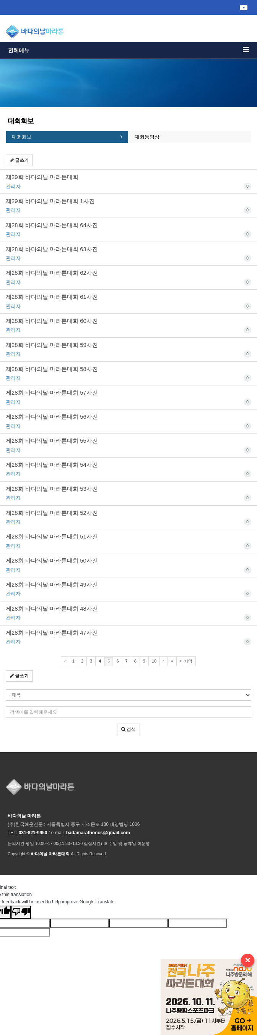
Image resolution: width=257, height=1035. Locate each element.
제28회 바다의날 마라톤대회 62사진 (128, 277)
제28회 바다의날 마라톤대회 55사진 (128, 445)
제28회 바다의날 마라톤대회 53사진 (128, 493)
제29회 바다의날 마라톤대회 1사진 (128, 206)
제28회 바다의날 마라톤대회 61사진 (128, 301)
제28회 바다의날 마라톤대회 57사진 (128, 397)
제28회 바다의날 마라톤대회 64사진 (128, 230)
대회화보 (22, 137)
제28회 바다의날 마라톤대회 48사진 (128, 613)
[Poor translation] (21, 912)
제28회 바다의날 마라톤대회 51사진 (128, 541)
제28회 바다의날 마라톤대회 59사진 (128, 350)
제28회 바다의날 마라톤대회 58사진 (128, 374)
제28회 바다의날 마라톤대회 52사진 (128, 517)
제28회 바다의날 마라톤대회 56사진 (128, 421)
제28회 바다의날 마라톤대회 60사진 (128, 326)
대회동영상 (147, 137)
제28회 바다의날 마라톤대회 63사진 (128, 254)
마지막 (186, 661)
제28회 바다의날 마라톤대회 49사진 (128, 589)
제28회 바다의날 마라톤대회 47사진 (128, 637)
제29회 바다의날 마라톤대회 (128, 182)
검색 (128, 729)
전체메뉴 (128, 49)
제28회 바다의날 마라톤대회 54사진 (128, 469)
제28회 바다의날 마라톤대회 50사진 (128, 565)
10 (154, 661)
